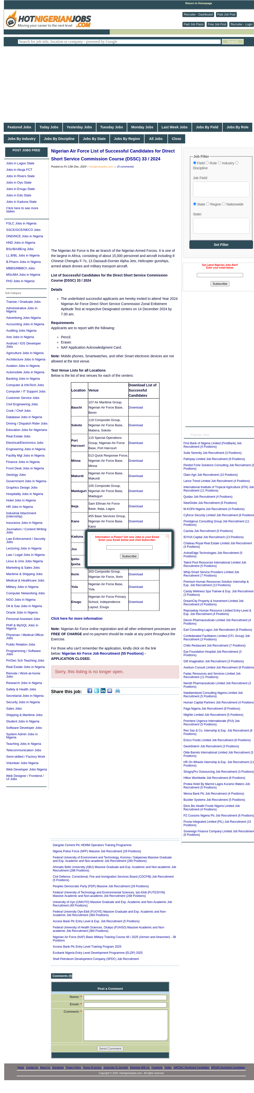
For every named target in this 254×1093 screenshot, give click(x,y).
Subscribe (129, 556)
